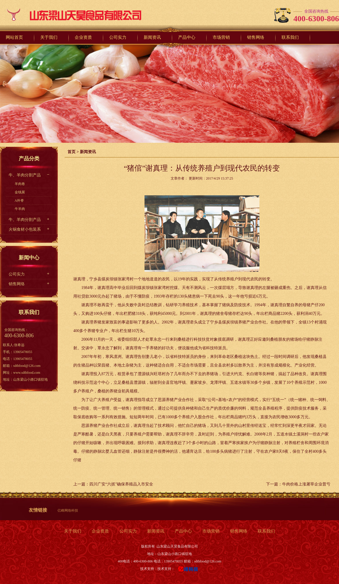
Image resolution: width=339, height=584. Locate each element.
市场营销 (210, 531)
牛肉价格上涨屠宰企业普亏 (306, 484)
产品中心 (183, 531)
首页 (72, 152)
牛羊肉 (20, 209)
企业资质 (100, 531)
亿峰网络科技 (67, 510)
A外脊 (19, 200)
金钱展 (20, 192)
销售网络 (17, 284)
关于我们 (72, 531)
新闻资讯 (88, 152)
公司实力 (17, 274)
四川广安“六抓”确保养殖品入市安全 (121, 484)
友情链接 (38, 510)
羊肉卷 (20, 184)
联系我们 (266, 531)
